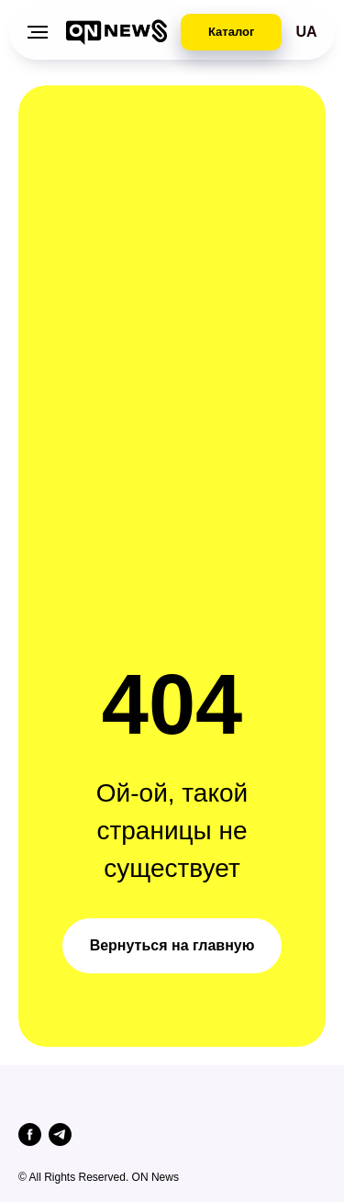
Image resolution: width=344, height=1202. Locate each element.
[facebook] (29, 1134)
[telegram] (60, 1134)
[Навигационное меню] (38, 32)
